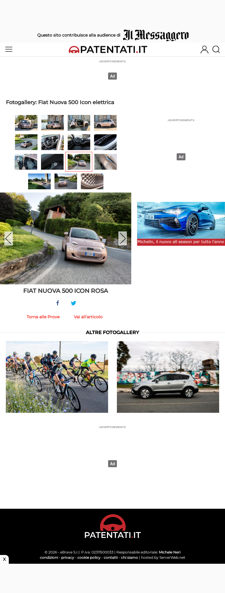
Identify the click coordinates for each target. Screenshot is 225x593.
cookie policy (88, 557)
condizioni (49, 557)
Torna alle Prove (43, 316)
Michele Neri (169, 552)
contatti (111, 557)
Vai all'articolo (88, 316)
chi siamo (129, 557)
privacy (67, 557)
